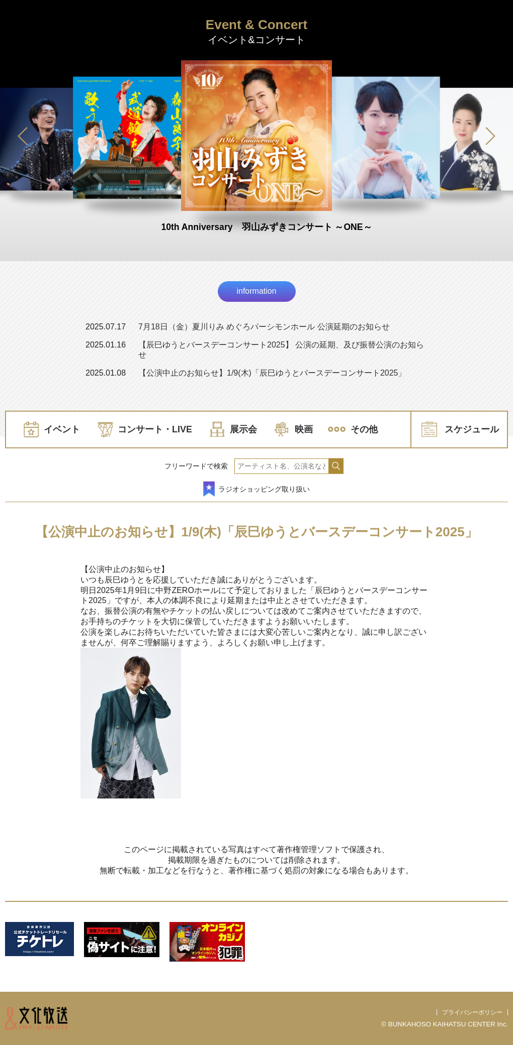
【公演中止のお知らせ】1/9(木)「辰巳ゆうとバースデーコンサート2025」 (272, 373)
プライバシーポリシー (472, 1012)
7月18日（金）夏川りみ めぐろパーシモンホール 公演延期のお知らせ (264, 326)
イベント (62, 429)
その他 (364, 429)
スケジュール (472, 429)
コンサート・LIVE (155, 429)
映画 (304, 429)
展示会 (243, 429)
